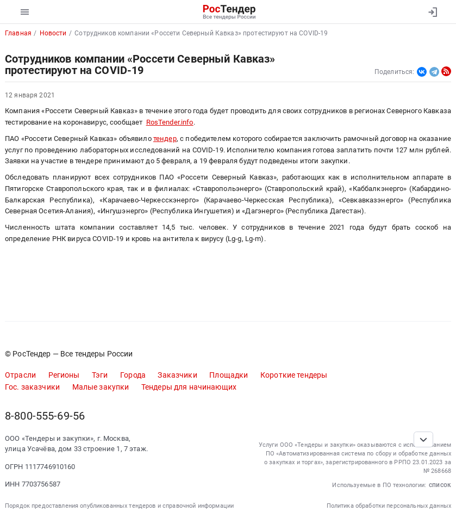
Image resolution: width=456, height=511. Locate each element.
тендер (165, 138)
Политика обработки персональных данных (389, 505)
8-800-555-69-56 (45, 416)
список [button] (440, 485)
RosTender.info (169, 122)
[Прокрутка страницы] (423, 439)
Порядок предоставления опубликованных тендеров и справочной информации (119, 505)
